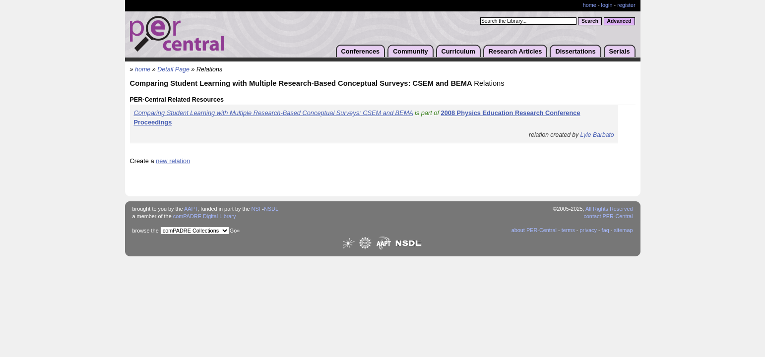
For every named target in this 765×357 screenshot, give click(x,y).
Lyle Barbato (597, 134)
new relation (173, 161)
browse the (145, 231)
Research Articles (515, 51)
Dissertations (575, 51)
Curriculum (458, 51)
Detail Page (173, 69)
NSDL (271, 209)
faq (605, 230)
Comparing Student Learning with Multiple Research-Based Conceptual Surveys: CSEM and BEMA (273, 113)
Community (410, 51)
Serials (619, 51)
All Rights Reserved (609, 209)
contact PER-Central (608, 216)
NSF (257, 209)
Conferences (360, 51)
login (607, 5)
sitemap (623, 230)
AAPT (190, 209)
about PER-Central (534, 230)
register (626, 5)
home (589, 5)
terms (568, 230)
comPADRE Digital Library (204, 216)
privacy (587, 230)
